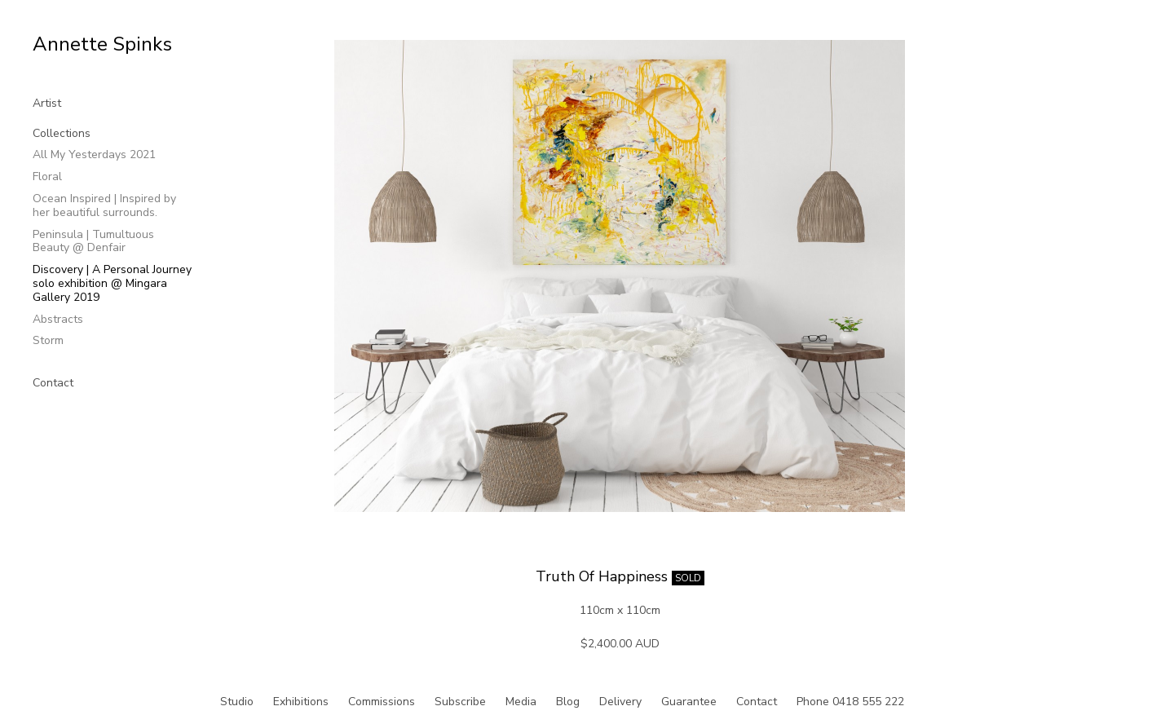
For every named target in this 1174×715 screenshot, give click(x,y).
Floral (47, 176)
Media (520, 701)
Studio (237, 701)
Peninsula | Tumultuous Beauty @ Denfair (93, 241)
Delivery (620, 701)
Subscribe (460, 701)
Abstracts (58, 319)
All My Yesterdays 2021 (94, 154)
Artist (47, 103)
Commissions (381, 701)
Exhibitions (301, 701)
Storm (48, 340)
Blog (568, 701)
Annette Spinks (102, 44)
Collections (61, 133)
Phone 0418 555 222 (850, 701)
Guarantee (689, 701)
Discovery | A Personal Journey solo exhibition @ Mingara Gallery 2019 (112, 283)
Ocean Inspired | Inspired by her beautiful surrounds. (104, 205)
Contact (53, 383)
